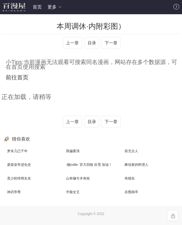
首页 (37, 7)
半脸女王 (73, 192)
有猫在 (130, 178)
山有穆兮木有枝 (78, 178)
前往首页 (17, 77)
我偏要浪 (73, 151)
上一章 (72, 42)
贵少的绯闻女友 (19, 178)
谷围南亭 (131, 192)
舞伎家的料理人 (136, 165)
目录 (92, 42)
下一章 (111, 42)
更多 (54, 7)
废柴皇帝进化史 (19, 165)
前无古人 (131, 151)
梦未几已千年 (17, 151)
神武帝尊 (14, 192)
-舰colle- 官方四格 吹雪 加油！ (89, 165)
